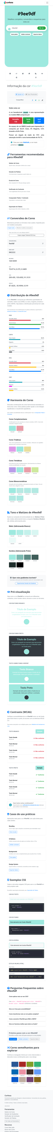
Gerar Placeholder (31, 94)
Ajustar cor (20, 94)
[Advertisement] (26, 49)
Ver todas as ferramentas (12, 1121)
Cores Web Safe (9, 1127)
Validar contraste (25, 34)
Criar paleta (13, 857)
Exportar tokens (38, 34)
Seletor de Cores (10, 1112)
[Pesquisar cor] (24, 28)
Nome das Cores (10, 1129)
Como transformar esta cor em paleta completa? (24, 1014)
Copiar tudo (11, 228)
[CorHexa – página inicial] (8, 3)
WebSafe (26, 142)
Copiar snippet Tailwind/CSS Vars (26, 235)
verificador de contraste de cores (31, 805)
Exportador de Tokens (32, 890)
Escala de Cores (22, 311)
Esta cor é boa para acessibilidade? (20, 1009)
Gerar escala (13, 832)
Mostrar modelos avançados (24, 228)
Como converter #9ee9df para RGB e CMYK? (22, 1019)
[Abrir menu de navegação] (47, 2)
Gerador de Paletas (12, 311)
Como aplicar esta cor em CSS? (18, 996)
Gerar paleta (14, 34)
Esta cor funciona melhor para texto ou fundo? (23, 1024)
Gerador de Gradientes (11, 1114)
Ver (41, 28)
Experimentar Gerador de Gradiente (26, 583)
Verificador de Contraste (12, 1116)
